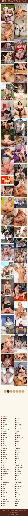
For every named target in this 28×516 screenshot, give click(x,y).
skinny (17, 480)
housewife (18, 429)
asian (3, 420)
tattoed (17, 488)
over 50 (17, 456)
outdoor (17, 452)
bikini (3, 441)
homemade (18, 424)
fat (2, 486)
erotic (3, 484)
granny (3, 503)
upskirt (17, 495)
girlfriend (4, 497)
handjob (17, 420)
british (3, 452)
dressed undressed (7, 480)
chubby (4, 463)
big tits (3, 439)
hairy (3, 505)
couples (4, 471)
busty (3, 456)
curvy (3, 478)
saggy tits (18, 473)
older (17, 450)
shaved (17, 478)
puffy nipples (19, 467)
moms (17, 441)
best (3, 435)
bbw (3, 427)
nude (17, 444)
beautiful (4, 433)
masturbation (19, 437)
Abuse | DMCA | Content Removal (10, 510)
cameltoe (4, 461)
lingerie (17, 435)
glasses (4, 499)
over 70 (17, 461)
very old (17, 499)
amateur (4, 418)
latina (17, 431)
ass (3, 422)
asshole (4, 424)
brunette (4, 454)
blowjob (4, 448)
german (4, 492)
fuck (3, 490)
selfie (17, 475)
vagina (17, 497)
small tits (18, 482)
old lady (17, 448)
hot (16, 427)
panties (17, 463)
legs (16, 433)
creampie (4, 473)
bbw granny (5, 429)
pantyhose (18, 465)
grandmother (5, 501)
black (3, 444)
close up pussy (6, 467)
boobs (3, 450)
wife (16, 503)
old (16, 446)
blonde (3, 446)
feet (3, 488)
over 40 (17, 454)
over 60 (17, 458)
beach (3, 431)
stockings (18, 486)
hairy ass (18, 418)
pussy (17, 469)
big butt (4, 458)
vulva (17, 501)
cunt (3, 475)
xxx (16, 505)
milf (16, 439)
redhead (18, 471)
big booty (4, 437)
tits (16, 490)
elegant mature (6, 482)
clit (2, 465)
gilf (2, 495)
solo (16, 484)
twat (16, 492)
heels (17, 422)
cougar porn (5, 469)
